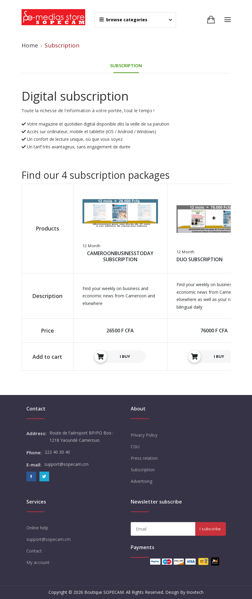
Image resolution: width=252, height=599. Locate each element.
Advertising (141, 481)
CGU (135, 446)
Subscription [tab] (126, 65)
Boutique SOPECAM (104, 592)
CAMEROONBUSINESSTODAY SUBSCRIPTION (120, 256)
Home (30, 45)
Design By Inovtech (184, 592)
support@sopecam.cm (48, 539)
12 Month (91, 246)
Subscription (143, 470)
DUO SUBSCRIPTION (199, 259)
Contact (34, 551)
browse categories (123, 20)
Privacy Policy (144, 435)
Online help (37, 528)
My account (37, 562)
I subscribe (210, 528)
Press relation (144, 458)
